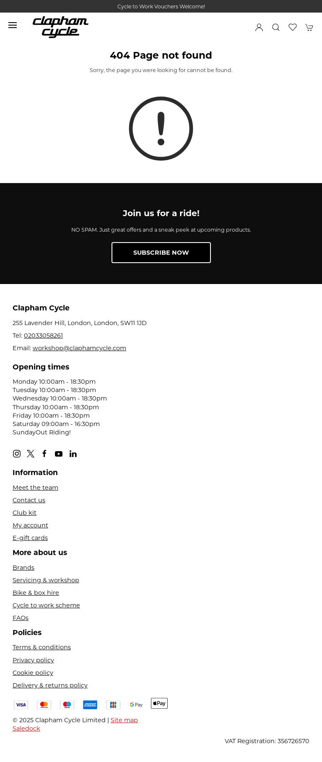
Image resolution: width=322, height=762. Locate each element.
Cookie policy (33, 673)
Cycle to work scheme (46, 605)
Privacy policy (33, 660)
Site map (124, 720)
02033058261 (43, 335)
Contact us (29, 500)
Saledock (26, 728)
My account (30, 525)
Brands (23, 567)
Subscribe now (161, 252)
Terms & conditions (42, 647)
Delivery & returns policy (50, 685)
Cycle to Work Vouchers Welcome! (161, 6)
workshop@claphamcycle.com (79, 348)
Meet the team (35, 487)
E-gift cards (30, 538)
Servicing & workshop (46, 580)
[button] (12, 25)
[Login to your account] (259, 27)
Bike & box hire (36, 593)
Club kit (24, 513)
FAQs (21, 618)
